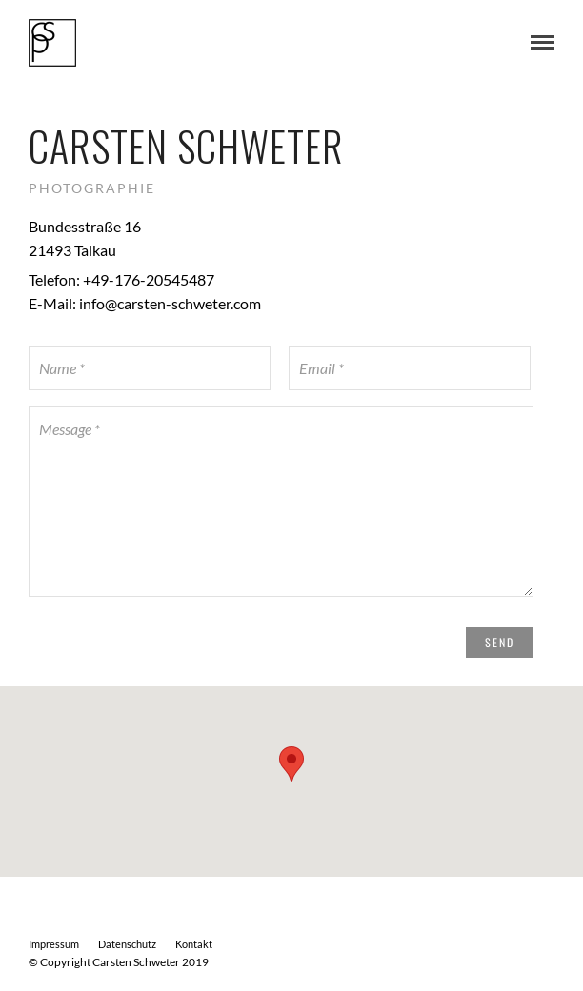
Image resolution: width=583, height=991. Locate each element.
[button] (291, 764)
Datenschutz (127, 944)
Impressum (54, 944)
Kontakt (193, 944)
